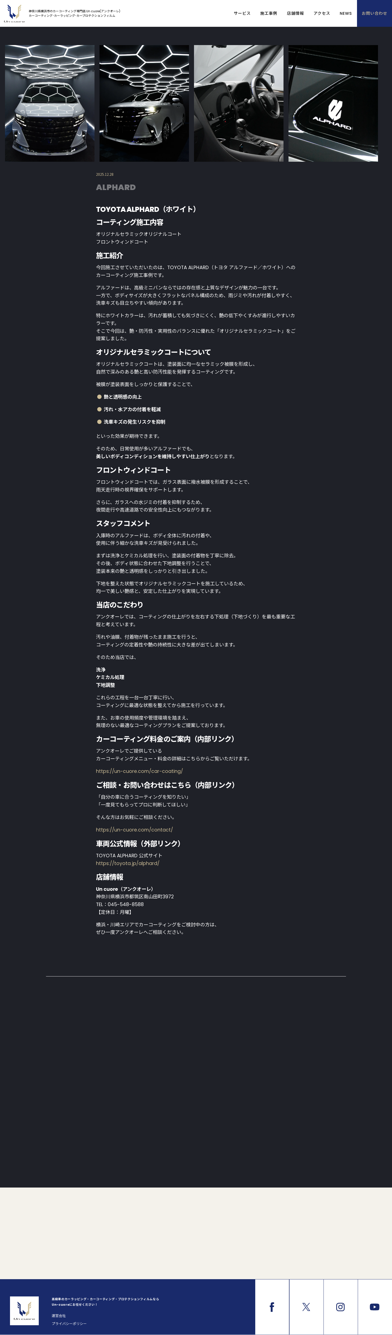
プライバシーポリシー (69, 1323)
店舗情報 (295, 13)
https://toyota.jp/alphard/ (128, 863)
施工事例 (268, 13)
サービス (242, 13)
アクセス (322, 13)
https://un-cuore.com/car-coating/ (139, 771)
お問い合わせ (374, 13)
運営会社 (59, 1315)
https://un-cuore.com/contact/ (134, 829)
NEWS (346, 13)
